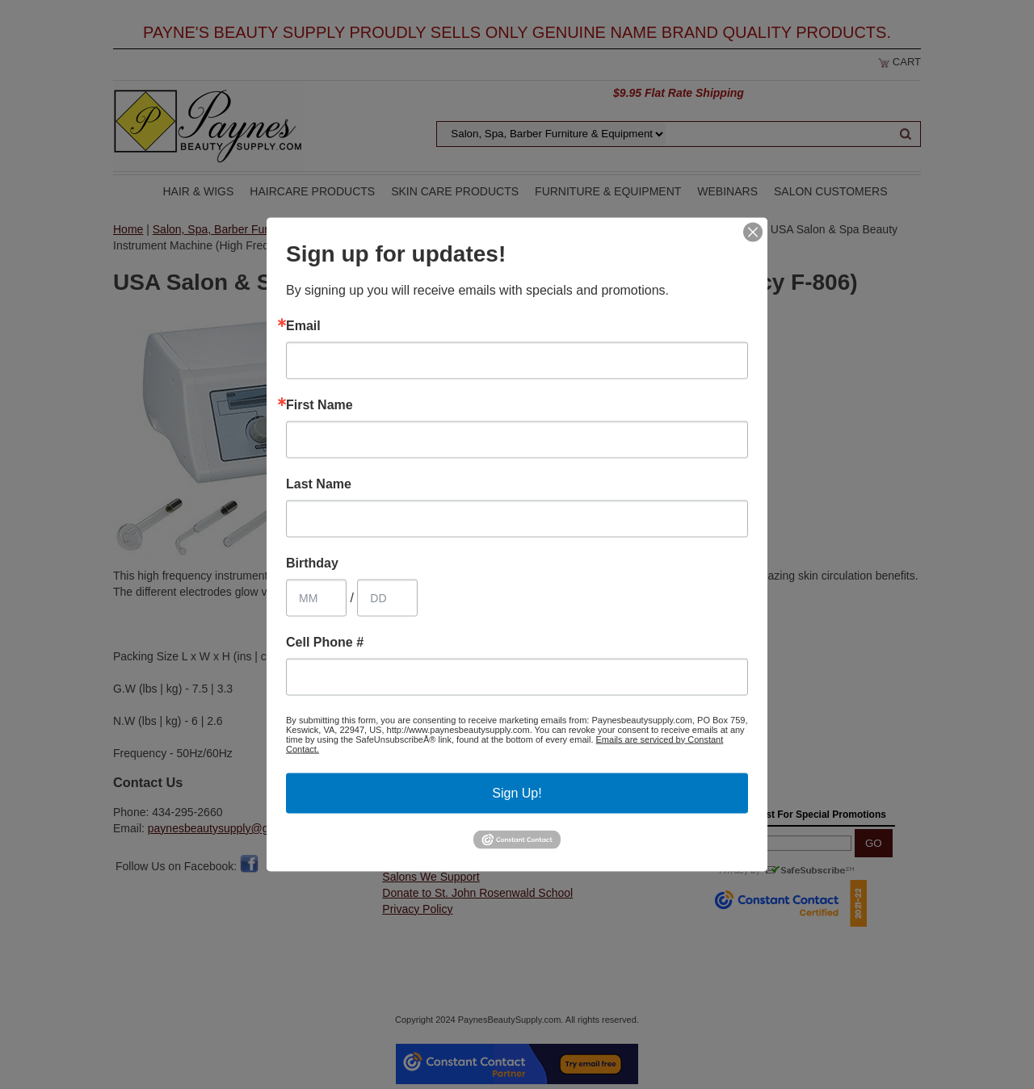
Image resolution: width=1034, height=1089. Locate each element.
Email (303, 325)
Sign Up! (516, 792)
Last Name (318, 483)
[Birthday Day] (387, 597)
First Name (319, 404)
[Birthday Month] (316, 597)
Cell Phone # (325, 641)
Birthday (312, 562)
